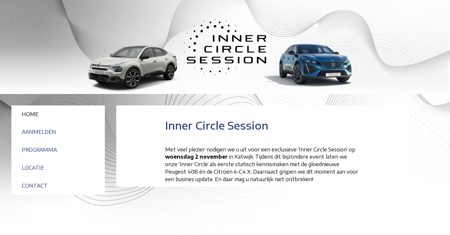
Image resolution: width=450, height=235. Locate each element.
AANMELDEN (39, 132)
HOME (30, 114)
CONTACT (35, 185)
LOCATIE (33, 167)
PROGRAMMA (39, 150)
